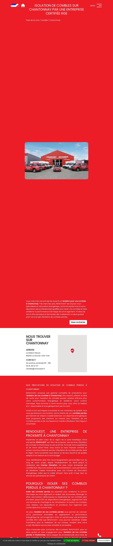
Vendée (44, 20)
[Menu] (99, 5)
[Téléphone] (99, 535)
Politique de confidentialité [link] (56, 544)
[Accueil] (15, 5)
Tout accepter (71, 540)
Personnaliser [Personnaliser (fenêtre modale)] (104, 540)
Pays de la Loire (32, 20)
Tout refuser (88, 540)
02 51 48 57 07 (32, 366)
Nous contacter (78, 322)
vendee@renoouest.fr (35, 368)
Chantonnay (55, 20)
